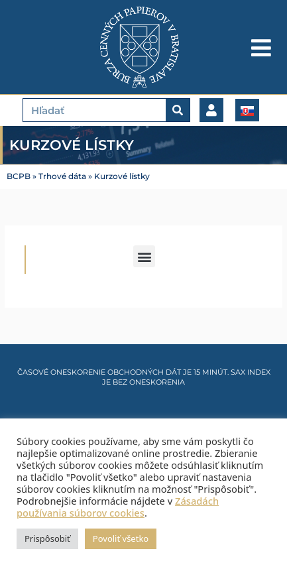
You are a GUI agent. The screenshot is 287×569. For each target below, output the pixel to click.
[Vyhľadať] (178, 110)
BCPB (18, 176)
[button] (144, 256)
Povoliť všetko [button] (120, 538)
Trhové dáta (62, 176)
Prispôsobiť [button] (47, 538)
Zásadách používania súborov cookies (118, 506)
